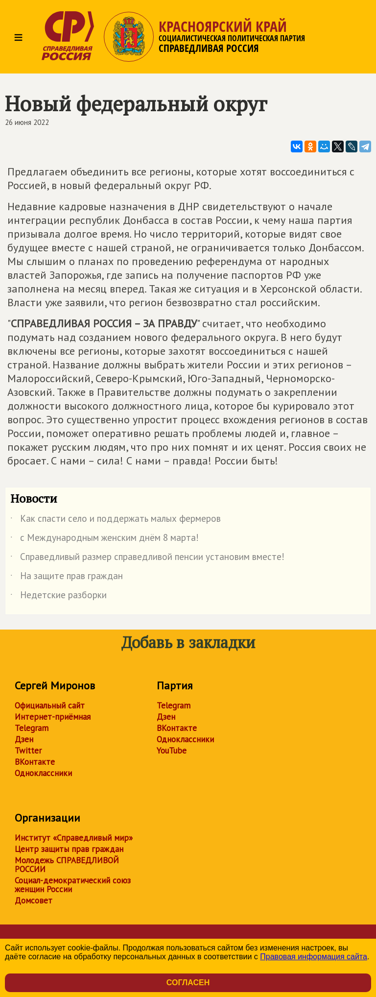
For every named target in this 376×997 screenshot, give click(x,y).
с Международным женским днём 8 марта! (104, 539)
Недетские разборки (58, 596)
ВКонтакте (35, 761)
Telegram (31, 728)
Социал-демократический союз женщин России (73, 885)
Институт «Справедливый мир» (74, 837)
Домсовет (33, 900)
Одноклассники (43, 773)
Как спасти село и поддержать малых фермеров (115, 520)
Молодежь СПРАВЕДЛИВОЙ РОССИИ (67, 865)
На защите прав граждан (66, 577)
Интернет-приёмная (53, 716)
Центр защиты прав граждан (69, 849)
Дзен (24, 739)
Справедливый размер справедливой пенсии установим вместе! (147, 558)
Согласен (188, 982)
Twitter (28, 750)
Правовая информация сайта (313, 956)
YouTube (172, 750)
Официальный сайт (50, 705)
